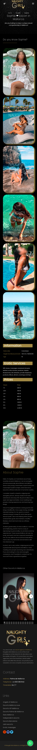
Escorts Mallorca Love (11, 705)
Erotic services (14, 363)
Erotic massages (9, 727)
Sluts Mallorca (8, 715)
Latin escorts (8, 724)
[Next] (31, 596)
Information (12, 345)
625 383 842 (18, 682)
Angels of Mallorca (10, 702)
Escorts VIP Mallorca (11, 708)
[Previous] (6, 596)
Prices (8, 379)
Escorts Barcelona (10, 721)
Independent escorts (11, 718)
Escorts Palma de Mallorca (13, 711)
